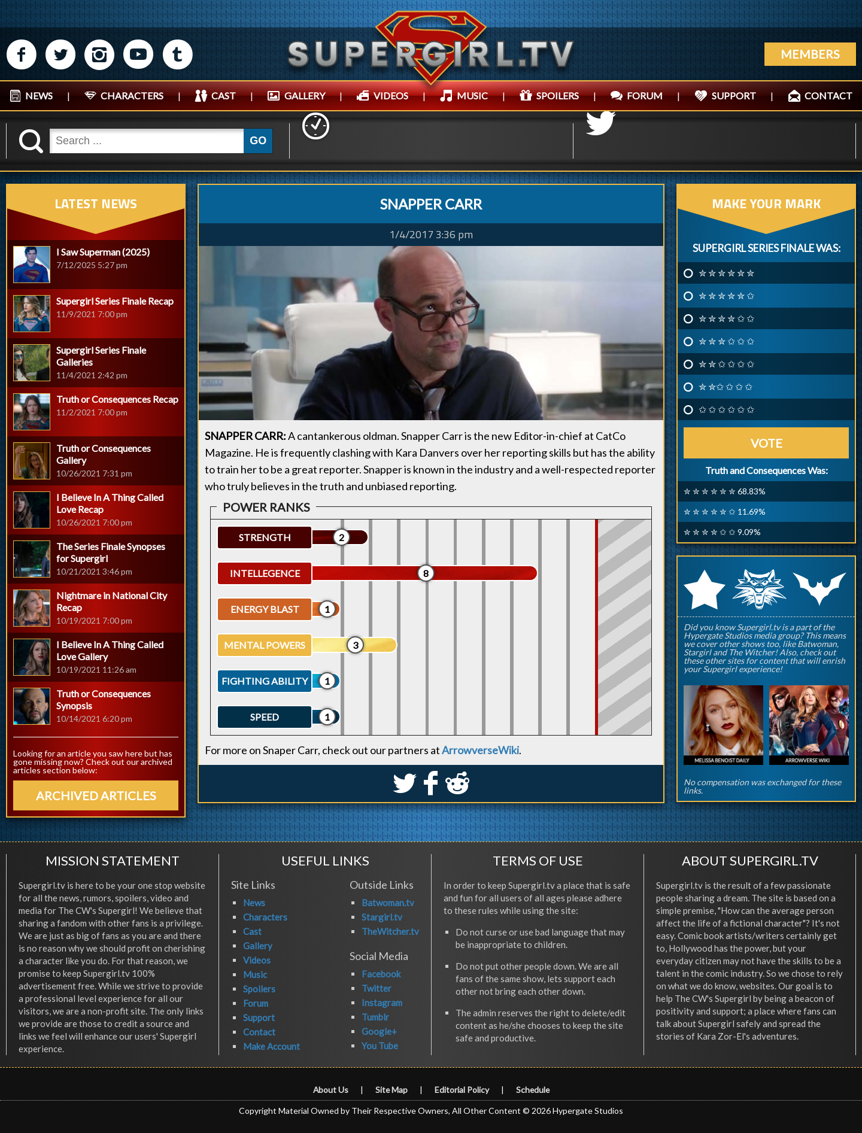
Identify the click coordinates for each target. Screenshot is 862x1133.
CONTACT (828, 95)
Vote (766, 443)
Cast (252, 931)
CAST (223, 95)
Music (255, 974)
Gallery (257, 945)
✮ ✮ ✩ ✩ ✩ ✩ (726, 364)
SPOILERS (557, 95)
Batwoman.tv (388, 902)
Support (259, 1017)
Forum (255, 1003)
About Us (330, 1090)
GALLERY (304, 95)
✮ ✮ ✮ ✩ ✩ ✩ (726, 341)
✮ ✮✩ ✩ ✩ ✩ (725, 386)
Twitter (376, 988)
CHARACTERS (132, 95)
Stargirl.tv (382, 917)
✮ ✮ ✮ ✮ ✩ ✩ (726, 318)
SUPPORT (734, 95)
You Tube (380, 1045)
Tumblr (375, 1017)
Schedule (533, 1090)
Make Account (271, 1046)
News (254, 902)
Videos (257, 960)
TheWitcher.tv (390, 931)
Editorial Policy (462, 1090)
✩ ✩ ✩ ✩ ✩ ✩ (726, 409)
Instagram (382, 1002)
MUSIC (472, 95)
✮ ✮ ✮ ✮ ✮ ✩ (726, 295)
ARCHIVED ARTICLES (96, 795)
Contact (259, 1031)
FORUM (645, 95)
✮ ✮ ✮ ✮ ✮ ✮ (726, 273)
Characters (265, 917)
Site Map (391, 1090)
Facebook (381, 973)
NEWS (39, 95)
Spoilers (259, 988)
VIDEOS (391, 95)
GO (258, 141)
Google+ (379, 1031)
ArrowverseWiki (480, 750)
